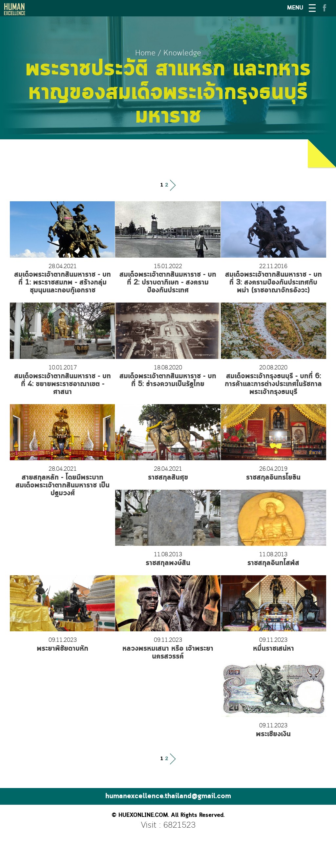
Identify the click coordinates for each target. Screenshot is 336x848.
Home (145, 53)
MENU (295, 8)
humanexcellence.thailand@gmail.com (168, 796)
